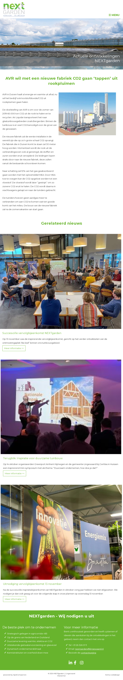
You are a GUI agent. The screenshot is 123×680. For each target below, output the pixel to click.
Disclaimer (61, 676)
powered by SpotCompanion (14, 675)
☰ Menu (114, 15)
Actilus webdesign (112, 675)
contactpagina (88, 652)
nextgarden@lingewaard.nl (89, 649)
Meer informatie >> (14, 348)
